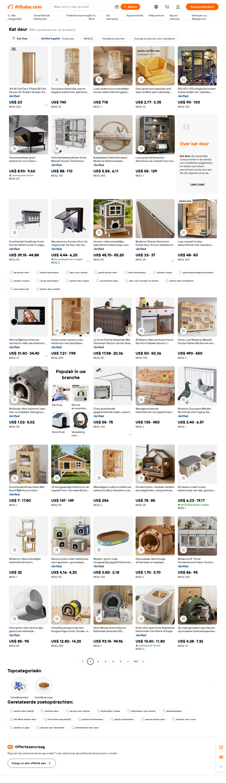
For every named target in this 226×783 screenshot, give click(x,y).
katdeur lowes (162, 272)
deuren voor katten (78, 711)
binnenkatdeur (172, 711)
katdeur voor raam (184, 719)
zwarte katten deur (153, 719)
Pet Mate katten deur (23, 719)
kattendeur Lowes (108, 711)
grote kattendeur (48, 280)
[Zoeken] (130, 7)
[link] (221, 747)
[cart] (167, 7)
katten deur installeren (180, 280)
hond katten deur (107, 280)
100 (136, 661)
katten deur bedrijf (48, 289)
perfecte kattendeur (90, 719)
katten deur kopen (77, 280)
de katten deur (19, 272)
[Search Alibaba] (82, 7)
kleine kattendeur (48, 272)
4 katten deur (50, 711)
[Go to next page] (143, 661)
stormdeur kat (19, 289)
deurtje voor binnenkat (50, 727)
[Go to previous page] (82, 661)
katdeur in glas (19, 727)
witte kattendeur (135, 272)
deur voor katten (77, 272)
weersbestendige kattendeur (196, 272)
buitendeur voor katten (141, 711)
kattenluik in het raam (85, 727)
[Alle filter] (20, 38)
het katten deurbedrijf (57, 719)
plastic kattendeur (122, 719)
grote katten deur (106, 272)
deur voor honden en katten (142, 280)
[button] (117, 7)
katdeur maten (20, 280)
